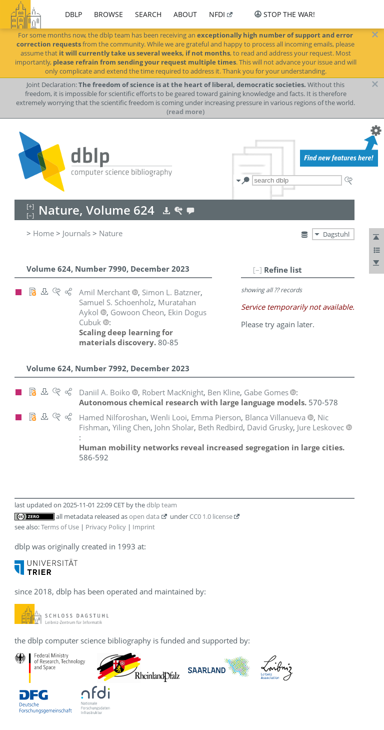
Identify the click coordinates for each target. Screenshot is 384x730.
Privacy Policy (106, 526)
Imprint (143, 526)
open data (144, 516)
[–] (257, 270)
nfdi (217, 14)
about (185, 14)
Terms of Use (60, 526)
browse (108, 14)
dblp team (161, 504)
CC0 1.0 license (211, 516)
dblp (73, 14)
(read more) (185, 111)
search (148, 14)
